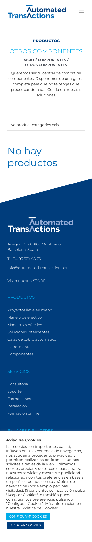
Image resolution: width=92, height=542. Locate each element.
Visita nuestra (26, 280)
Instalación (17, 406)
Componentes (20, 354)
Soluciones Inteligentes (28, 332)
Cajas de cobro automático (31, 339)
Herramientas (19, 346)
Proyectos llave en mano (29, 310)
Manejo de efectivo (24, 317)
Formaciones (19, 398)
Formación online (23, 413)
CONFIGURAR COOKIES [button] (28, 516)
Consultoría (17, 384)
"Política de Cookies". (40, 508)
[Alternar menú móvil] (81, 12)
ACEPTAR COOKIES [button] (25, 525)
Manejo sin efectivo (24, 324)
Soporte (14, 391)
